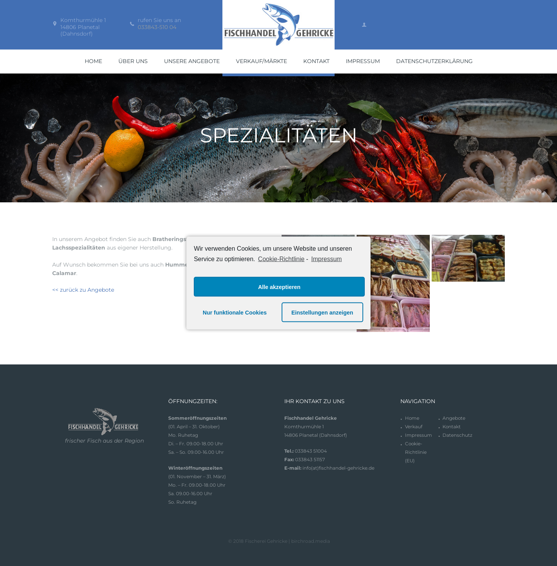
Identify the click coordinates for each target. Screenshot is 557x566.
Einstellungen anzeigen (322, 312)
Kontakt (452, 426)
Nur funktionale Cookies (235, 312)
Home (412, 418)
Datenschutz (457, 435)
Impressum (418, 435)
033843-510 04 (157, 27)
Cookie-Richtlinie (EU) (416, 452)
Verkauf (413, 426)
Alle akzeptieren (279, 287)
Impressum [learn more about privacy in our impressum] (326, 258)
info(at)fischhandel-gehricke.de (338, 468)
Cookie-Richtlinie (281, 258)
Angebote (454, 418)
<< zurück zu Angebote (83, 289)
